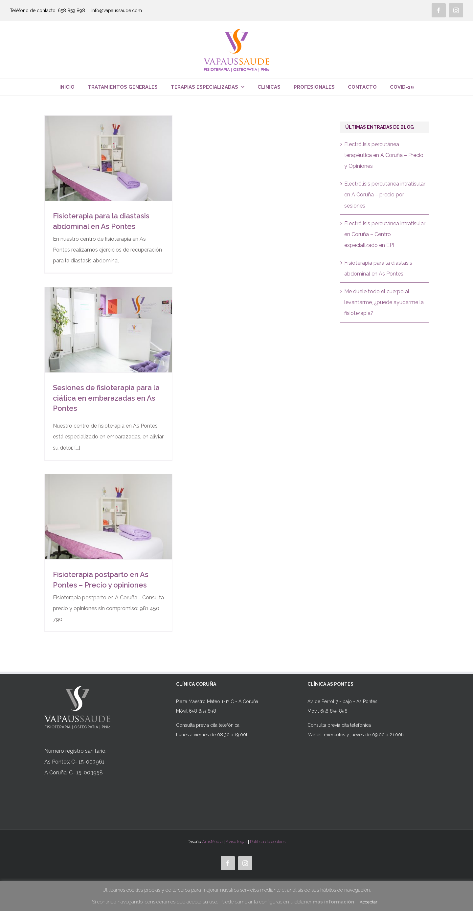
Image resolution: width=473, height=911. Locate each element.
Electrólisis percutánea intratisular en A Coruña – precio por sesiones (384, 195)
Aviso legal (236, 841)
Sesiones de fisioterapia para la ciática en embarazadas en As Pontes (106, 398)
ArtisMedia (212, 841)
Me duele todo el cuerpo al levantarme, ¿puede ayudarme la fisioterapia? (384, 302)
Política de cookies (267, 841)
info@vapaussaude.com (116, 10)
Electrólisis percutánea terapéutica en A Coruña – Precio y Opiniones (383, 155)
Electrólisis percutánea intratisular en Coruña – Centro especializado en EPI (384, 234)
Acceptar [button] (368, 902)
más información (333, 902)
